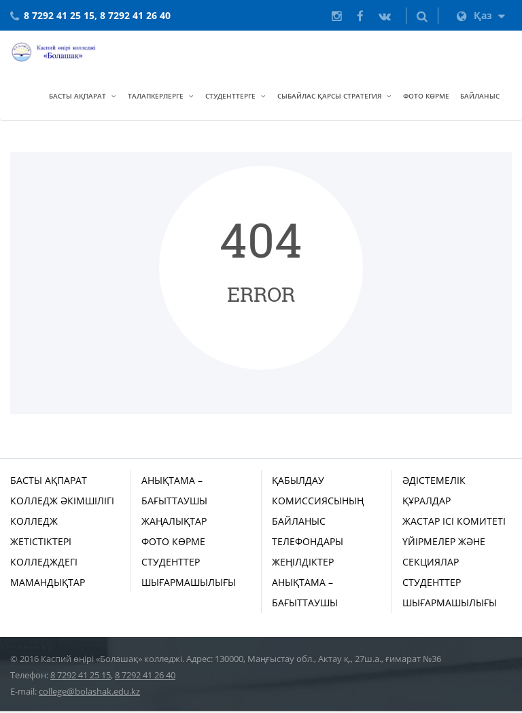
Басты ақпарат (48, 480)
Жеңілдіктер (303, 561)
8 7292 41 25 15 (59, 15)
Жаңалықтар (174, 521)
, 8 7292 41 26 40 (132, 15)
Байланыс (480, 96)
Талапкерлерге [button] (156, 96)
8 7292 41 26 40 (145, 675)
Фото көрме (426, 96)
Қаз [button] (481, 15)
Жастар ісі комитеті (454, 521)
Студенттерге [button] (230, 96)
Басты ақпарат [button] (77, 96)
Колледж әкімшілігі (62, 500)
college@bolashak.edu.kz (89, 691)
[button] (422, 15)
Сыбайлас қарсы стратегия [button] (329, 96)
